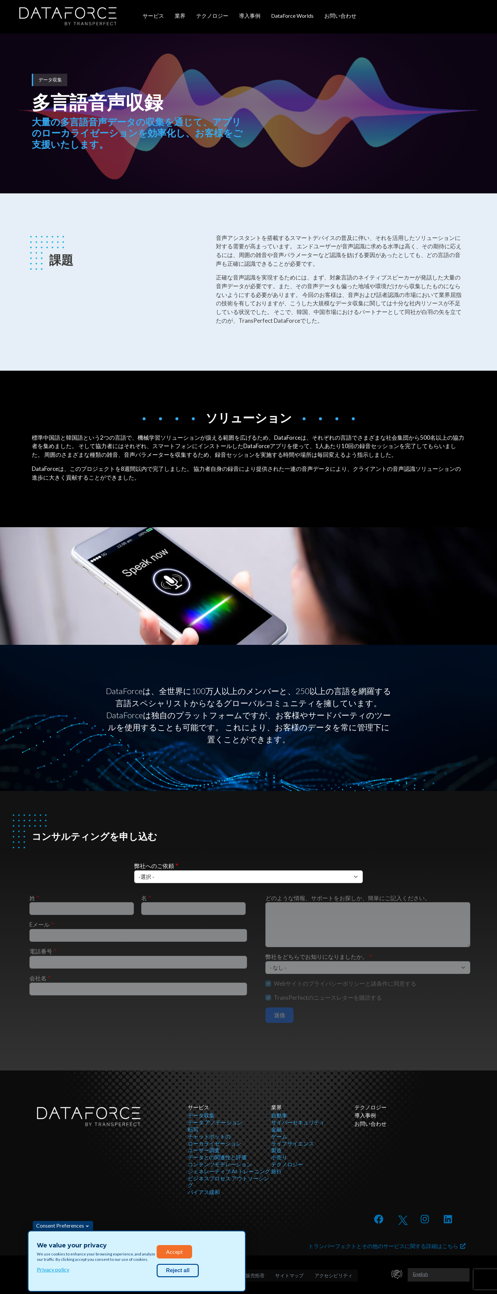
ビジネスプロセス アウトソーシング (228, 1181)
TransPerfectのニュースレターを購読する (328, 997)
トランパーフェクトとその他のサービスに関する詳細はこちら (387, 1246)
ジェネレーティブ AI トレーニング (229, 1171)
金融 (276, 1129)
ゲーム (279, 1136)
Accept (174, 1251)
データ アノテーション (215, 1122)
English (420, 1274)
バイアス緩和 (204, 1192)
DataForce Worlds (292, 15)
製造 (276, 1150)
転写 (193, 1129)
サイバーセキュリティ (298, 1122)
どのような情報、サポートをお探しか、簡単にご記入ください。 (347, 898)
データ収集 (201, 1115)
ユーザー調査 (204, 1150)
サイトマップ (289, 1275)
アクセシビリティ (334, 1275)
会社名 (38, 978)
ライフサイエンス (292, 1143)
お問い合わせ (340, 15)
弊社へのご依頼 (154, 865)
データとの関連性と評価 (217, 1157)
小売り (279, 1157)
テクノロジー (212, 15)
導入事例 (249, 15)
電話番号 (40, 951)
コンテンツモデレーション (220, 1164)
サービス (153, 15)
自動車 (279, 1115)
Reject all (177, 1270)
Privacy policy (53, 1269)
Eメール (39, 924)
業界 (180, 15)
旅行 (276, 1171)
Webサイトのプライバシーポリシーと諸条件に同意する (345, 983)
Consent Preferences (60, 1225)
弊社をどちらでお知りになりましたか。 (316, 956)
